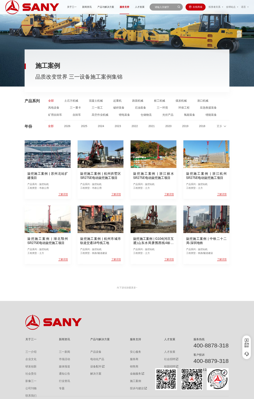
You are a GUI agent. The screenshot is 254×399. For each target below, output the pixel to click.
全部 (51, 100)
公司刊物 (30, 383)
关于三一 (58, 7)
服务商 (131, 357)
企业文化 (30, 357)
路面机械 (137, 100)
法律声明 (210, 394)
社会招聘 (165, 358)
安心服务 (133, 351)
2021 (151, 126)
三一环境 (162, 107)
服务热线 (199, 339)
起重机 (117, 100)
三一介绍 (30, 351)
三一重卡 (75, 107)
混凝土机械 (96, 100)
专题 (59, 383)
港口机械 (202, 100)
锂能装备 (211, 114)
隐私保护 (198, 394)
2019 (185, 126)
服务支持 (110, 7)
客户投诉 (199, 354)
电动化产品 (94, 357)
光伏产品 (167, 114)
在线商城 (195, 7)
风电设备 (53, 107)
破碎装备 (118, 107)
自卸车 (77, 114)
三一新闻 (61, 351)
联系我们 (187, 394)
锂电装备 (124, 114)
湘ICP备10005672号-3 (70, 394)
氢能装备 (189, 114)
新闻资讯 (73, 7)
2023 (118, 126)
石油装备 (140, 107)
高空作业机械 (100, 114)
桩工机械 (159, 100)
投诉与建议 (134, 383)
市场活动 (61, 357)
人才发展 (125, 7)
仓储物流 (146, 114)
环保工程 (184, 107)
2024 (101, 126)
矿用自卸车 (55, 114)
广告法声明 (223, 394)
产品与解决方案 (91, 7)
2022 (135, 126)
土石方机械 (71, 100)
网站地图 (175, 394)
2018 (202, 126)
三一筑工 (97, 107)
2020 (168, 126)
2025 (84, 126)
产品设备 (93, 351)
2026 (67, 126)
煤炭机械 (181, 100)
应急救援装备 (208, 107)
